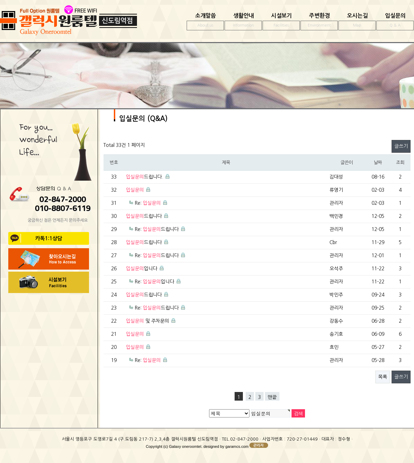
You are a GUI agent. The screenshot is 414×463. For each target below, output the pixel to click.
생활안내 (243, 21)
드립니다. (144, 176)
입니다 (141, 268)
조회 (400, 162)
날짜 (378, 162)
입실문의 (395, 21)
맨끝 (272, 397)
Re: (148, 203)
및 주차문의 (147, 321)
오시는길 (357, 21)
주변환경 (319, 21)
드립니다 (144, 216)
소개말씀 (205, 21)
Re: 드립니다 (157, 229)
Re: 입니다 (154, 281)
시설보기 (281, 21)
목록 (382, 376)
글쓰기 (401, 146)
